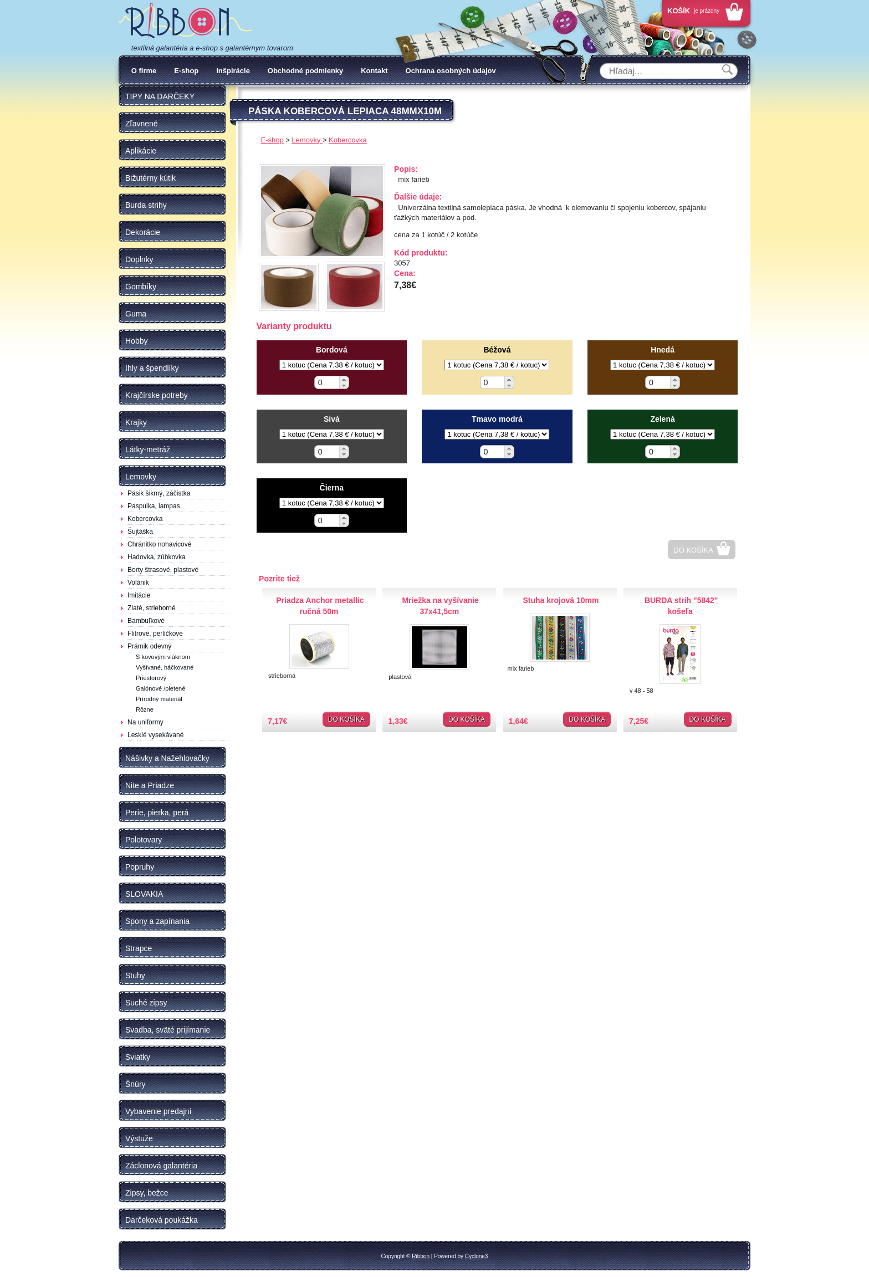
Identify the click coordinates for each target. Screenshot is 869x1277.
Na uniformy (145, 722)
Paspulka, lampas (153, 506)
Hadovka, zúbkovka (156, 557)
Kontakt (374, 71)
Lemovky (307, 140)
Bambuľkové (146, 621)
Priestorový (151, 678)
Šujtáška (140, 531)
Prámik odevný (149, 646)
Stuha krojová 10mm (561, 600)
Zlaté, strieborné (151, 608)
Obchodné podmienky (306, 71)
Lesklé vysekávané (155, 735)
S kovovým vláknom (163, 656)
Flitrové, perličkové (155, 633)
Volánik (138, 582)
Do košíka (693, 550)
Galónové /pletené (160, 688)
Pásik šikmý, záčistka (158, 493)
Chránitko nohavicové (159, 544)
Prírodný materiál (159, 699)
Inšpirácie (233, 71)
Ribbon (421, 1256)
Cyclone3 (476, 1256)
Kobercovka (144, 519)
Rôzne (145, 709)
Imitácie (138, 595)
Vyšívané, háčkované (164, 667)
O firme (144, 71)
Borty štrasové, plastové (162, 570)
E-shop (186, 71)
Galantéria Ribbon (185, 21)
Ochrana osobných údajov (451, 71)
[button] (344, 379)
